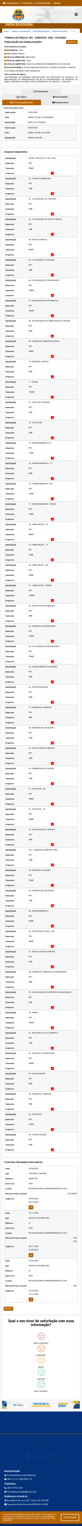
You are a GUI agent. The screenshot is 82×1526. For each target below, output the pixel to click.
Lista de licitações (59, 31)
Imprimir (72, 42)
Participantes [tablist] (60, 97)
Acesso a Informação (21, 31)
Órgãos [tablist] (21, 97)
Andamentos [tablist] (41, 91)
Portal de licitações (41, 31)
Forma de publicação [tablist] (21, 102)
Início (6, 31)
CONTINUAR (70, 1517)
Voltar (8, 1309)
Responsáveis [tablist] (60, 102)
